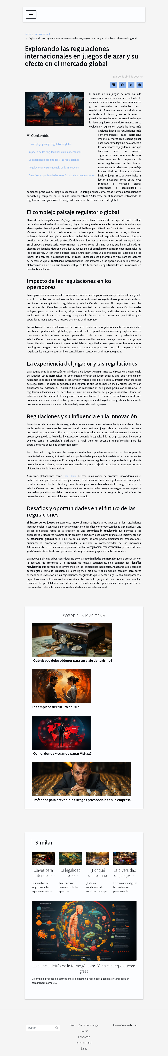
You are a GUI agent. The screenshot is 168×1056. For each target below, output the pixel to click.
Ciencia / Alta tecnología (84, 1025)
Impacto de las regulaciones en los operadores (55, 152)
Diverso (84, 1031)
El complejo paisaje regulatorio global (50, 144)
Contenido (40, 136)
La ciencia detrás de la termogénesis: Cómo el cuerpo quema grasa (84, 968)
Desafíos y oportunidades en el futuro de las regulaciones (62, 175)
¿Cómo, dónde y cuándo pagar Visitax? (61, 753)
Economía (84, 1037)
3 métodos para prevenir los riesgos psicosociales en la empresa (81, 799)
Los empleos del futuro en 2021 (56, 706)
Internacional (42, 34)
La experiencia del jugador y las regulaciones (54, 160)
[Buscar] (43, 1028)
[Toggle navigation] (31, 14)
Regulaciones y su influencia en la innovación (54, 167)
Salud (84, 1048)
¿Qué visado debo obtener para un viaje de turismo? (72, 660)
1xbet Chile (69, 476)
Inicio (28, 34)
